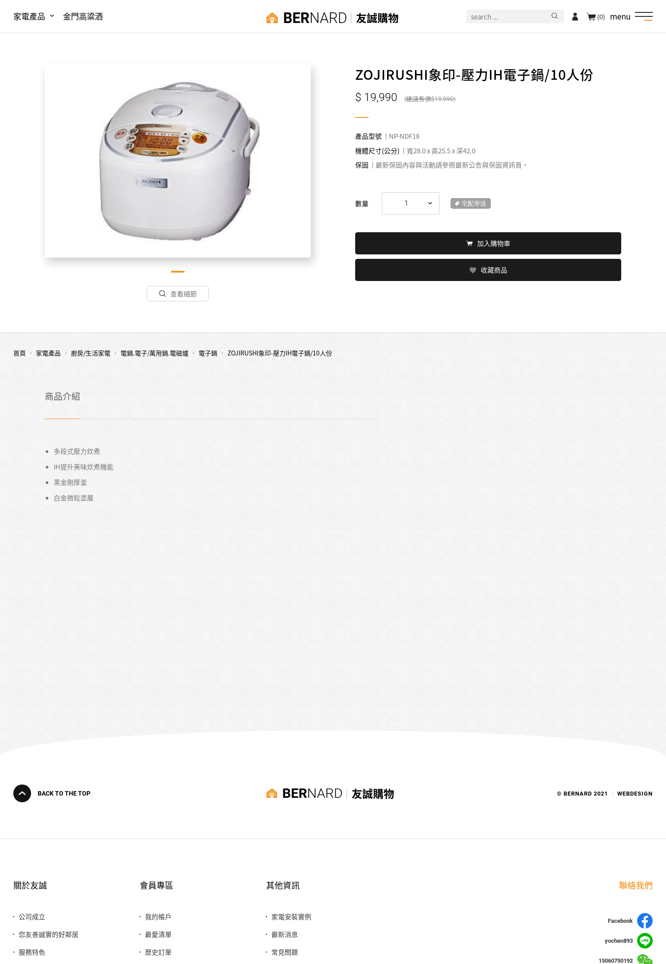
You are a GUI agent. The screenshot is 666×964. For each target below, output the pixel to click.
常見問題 (284, 951)
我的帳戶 (158, 916)
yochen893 (629, 940)
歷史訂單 (158, 951)
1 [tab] (177, 272)
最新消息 (284, 934)
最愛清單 (158, 934)
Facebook (630, 921)
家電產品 (29, 16)
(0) (601, 16)
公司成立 (32, 916)
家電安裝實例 (291, 916)
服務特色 (32, 951)
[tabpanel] (178, 161)
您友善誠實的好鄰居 (48, 934)
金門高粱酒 (83, 16)
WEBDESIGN (635, 793)
